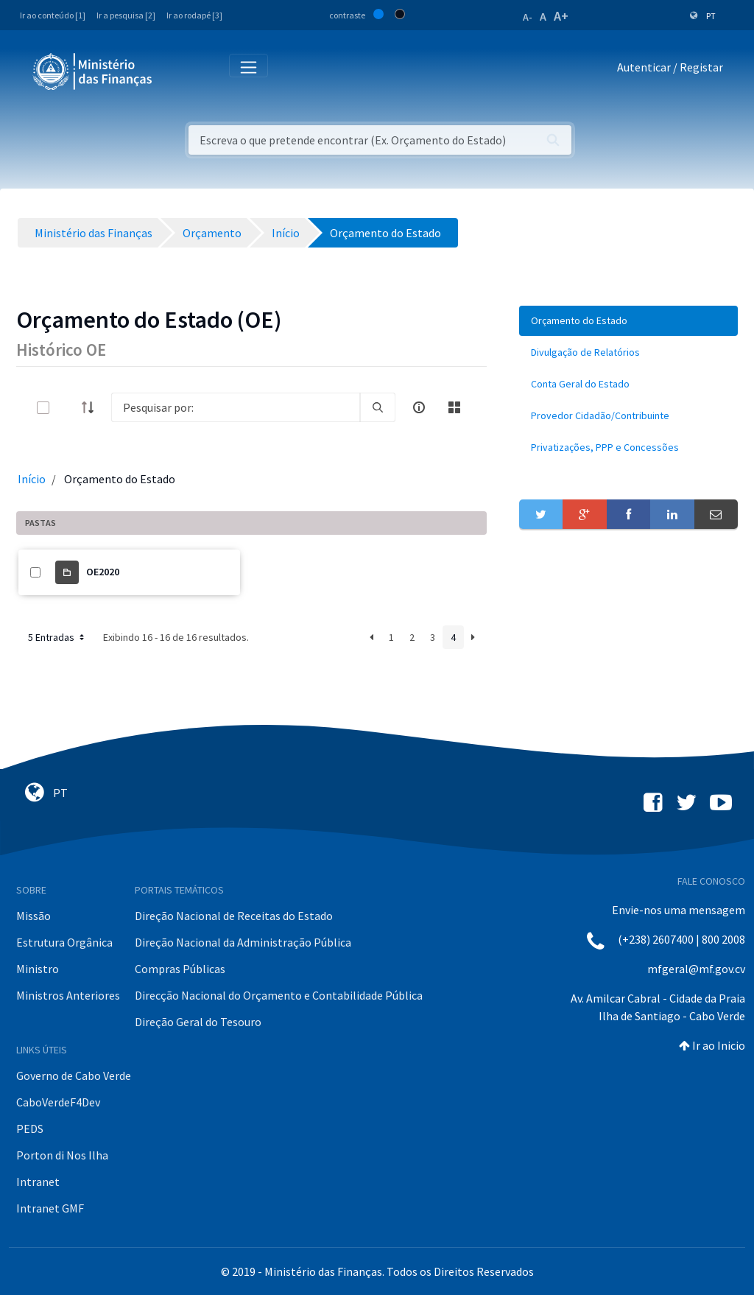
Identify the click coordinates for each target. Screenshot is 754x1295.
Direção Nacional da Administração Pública (243, 942)
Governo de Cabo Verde (73, 1075)
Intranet (38, 1181)
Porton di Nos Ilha (62, 1155)
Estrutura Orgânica (64, 942)
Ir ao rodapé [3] (194, 15)
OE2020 (102, 571)
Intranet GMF (50, 1208)
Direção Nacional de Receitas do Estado (234, 915)
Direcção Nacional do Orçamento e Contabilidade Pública (279, 995)
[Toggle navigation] (175, 70)
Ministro (37, 968)
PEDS (29, 1128)
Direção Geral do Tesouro (198, 1021)
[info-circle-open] (419, 407)
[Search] (235, 407)
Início (32, 478)
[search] (378, 407)
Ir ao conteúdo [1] (52, 15)
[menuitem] (628, 321)
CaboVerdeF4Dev (58, 1102)
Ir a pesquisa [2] (125, 15)
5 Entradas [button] (57, 637)
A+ (561, 15)
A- (527, 17)
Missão (33, 915)
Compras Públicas (180, 968)
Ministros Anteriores (68, 995)
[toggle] (67, 408)
